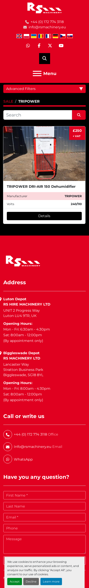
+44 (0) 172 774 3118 (47, 22)
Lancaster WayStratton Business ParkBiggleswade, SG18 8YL (23, 369)
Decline (31, 581)
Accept (15, 581)
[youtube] (61, 45)
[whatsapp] (28, 45)
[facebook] (39, 45)
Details (44, 216)
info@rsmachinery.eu (47, 27)
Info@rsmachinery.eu (32, 447)
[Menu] (37, 73)
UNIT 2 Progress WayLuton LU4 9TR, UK (21, 313)
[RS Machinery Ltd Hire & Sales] (23, 261)
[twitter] (50, 45)
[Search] (37, 115)
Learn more (51, 581)
